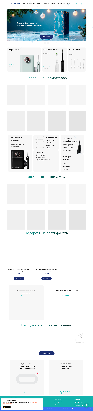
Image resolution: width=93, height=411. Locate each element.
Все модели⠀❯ (12, 64)
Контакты (60, 3)
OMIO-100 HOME (12, 59)
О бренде (53, 3)
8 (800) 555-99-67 (67, 3)
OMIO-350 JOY (12, 57)
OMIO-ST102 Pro (46, 56)
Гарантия (38, 3)
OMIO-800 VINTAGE (13, 61)
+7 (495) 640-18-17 (58, 404)
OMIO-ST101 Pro (46, 53)
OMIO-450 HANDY (12, 53)
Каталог (23, 3)
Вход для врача (79, 3)
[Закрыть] (91, 409)
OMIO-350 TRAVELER (13, 55)
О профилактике (45, 3)
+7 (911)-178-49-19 (78, 405)
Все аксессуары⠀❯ (73, 52)
